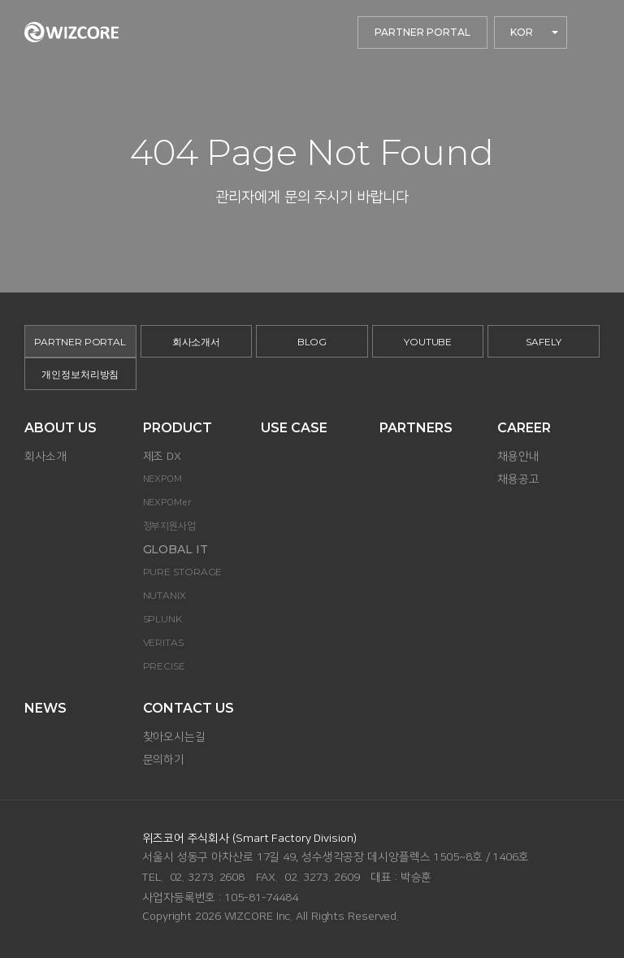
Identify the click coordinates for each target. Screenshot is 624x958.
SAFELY (543, 342)
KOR (521, 32)
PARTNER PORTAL (422, 32)
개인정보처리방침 (80, 374)
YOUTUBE (428, 342)
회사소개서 (196, 342)
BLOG (312, 342)
